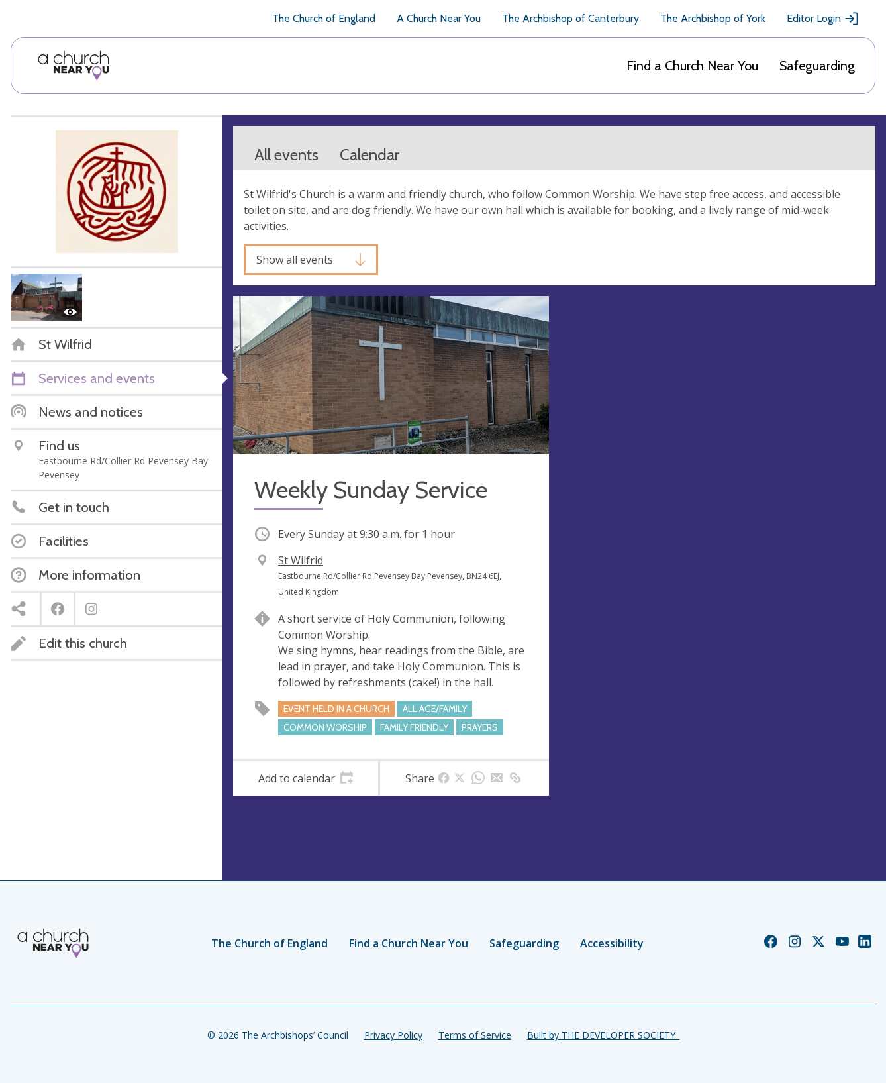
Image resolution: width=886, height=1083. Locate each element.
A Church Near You (439, 18)
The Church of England (323, 18)
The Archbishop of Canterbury (570, 18)
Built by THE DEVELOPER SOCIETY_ (603, 1035)
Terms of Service (474, 1035)
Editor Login (823, 18)
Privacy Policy (393, 1035)
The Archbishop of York (712, 18)
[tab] (305, 778)
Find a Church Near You (692, 66)
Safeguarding (817, 66)
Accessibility (612, 943)
